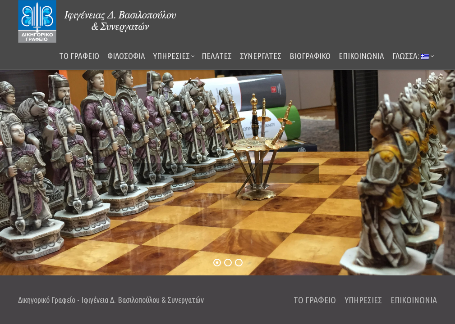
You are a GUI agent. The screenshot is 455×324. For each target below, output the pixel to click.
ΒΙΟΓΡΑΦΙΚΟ (310, 56)
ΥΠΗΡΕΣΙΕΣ (174, 56)
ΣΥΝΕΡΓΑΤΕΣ (260, 56)
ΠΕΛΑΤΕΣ (217, 56)
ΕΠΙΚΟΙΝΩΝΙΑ (361, 56)
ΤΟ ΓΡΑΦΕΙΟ (79, 56)
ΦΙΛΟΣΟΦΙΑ (126, 56)
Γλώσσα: (413, 56)
